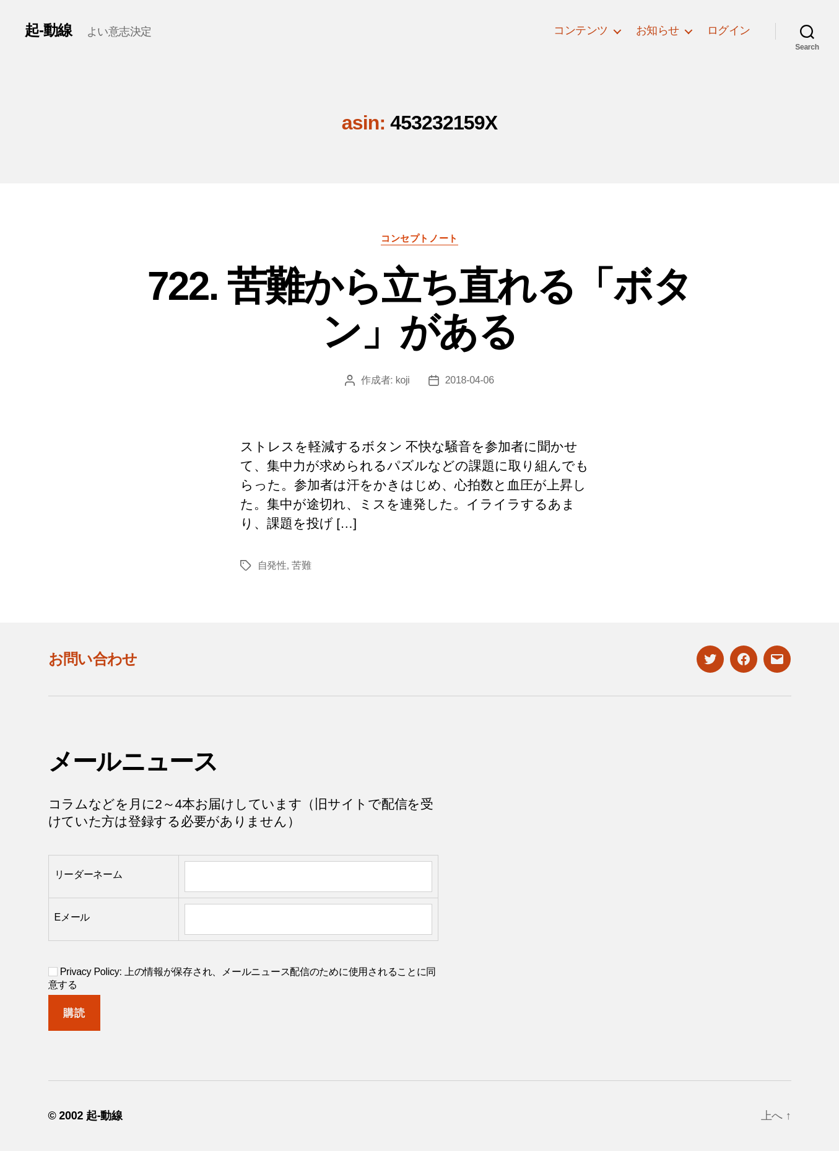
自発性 (272, 565)
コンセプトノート (419, 238)
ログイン (728, 30)
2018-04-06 (469, 380)
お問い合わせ (92, 658)
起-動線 (48, 30)
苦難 (301, 565)
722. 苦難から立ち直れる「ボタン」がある (419, 309)
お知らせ (657, 30)
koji (403, 380)
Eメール (72, 917)
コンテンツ (581, 30)
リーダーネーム (88, 874)
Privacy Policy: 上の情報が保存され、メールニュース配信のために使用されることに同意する (242, 978)
